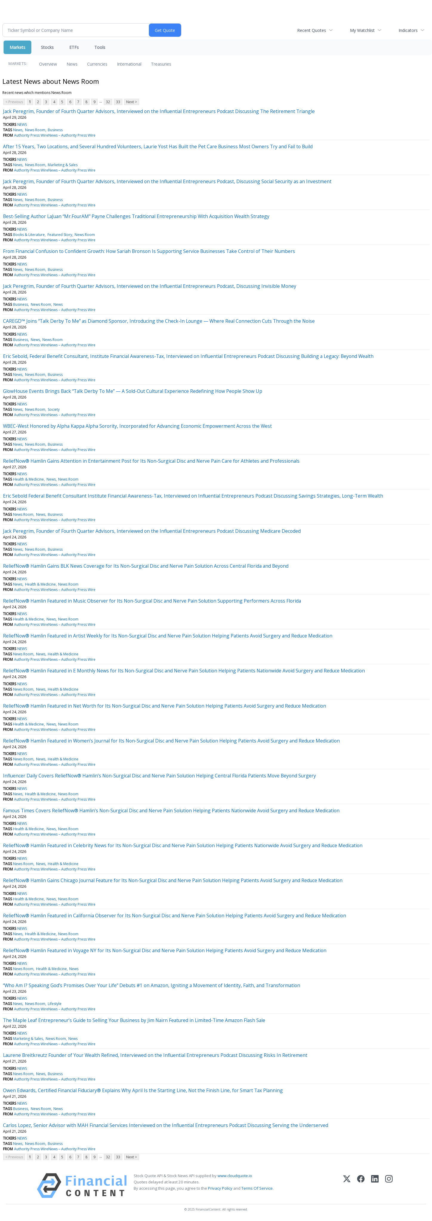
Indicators (408, 30)
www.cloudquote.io (234, 1175)
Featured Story (59, 234)
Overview (48, 64)
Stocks (47, 47)
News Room (35, 129)
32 (108, 101)
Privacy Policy (220, 1188)
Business (55, 129)
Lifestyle (54, 1003)
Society (54, 409)
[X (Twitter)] (347, 1186)
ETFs (74, 47)
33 (118, 101)
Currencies (97, 64)
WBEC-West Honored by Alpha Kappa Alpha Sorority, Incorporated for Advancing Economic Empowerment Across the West (137, 426)
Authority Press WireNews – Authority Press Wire (54, 135)
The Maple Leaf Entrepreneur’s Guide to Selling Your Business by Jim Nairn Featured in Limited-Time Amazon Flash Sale (134, 1020)
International (129, 64)
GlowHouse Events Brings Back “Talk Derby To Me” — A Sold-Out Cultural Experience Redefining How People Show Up (132, 391)
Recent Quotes (311, 30)
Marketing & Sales (63, 164)
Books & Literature (29, 234)
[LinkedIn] (375, 1186)
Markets (17, 47)
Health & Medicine (28, 479)
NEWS (22, 124)
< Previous (14, 101)
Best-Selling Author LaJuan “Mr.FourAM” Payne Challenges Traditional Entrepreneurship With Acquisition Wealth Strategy (136, 216)
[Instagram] (389, 1186)
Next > (131, 101)
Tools (99, 47)
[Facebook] (361, 1186)
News (72, 64)
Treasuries (161, 64)
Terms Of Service (257, 1188)
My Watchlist (362, 30)
